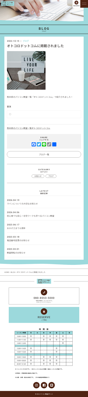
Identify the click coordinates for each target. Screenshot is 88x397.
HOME (6, 272)
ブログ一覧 (44, 154)
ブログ (26, 40)
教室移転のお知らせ (44, 250)
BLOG (13, 272)
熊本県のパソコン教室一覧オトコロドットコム (28, 128)
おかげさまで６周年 (44, 226)
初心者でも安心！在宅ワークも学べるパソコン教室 (44, 214)
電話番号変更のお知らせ (44, 238)
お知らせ (38, 176)
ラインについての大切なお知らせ (44, 201)
